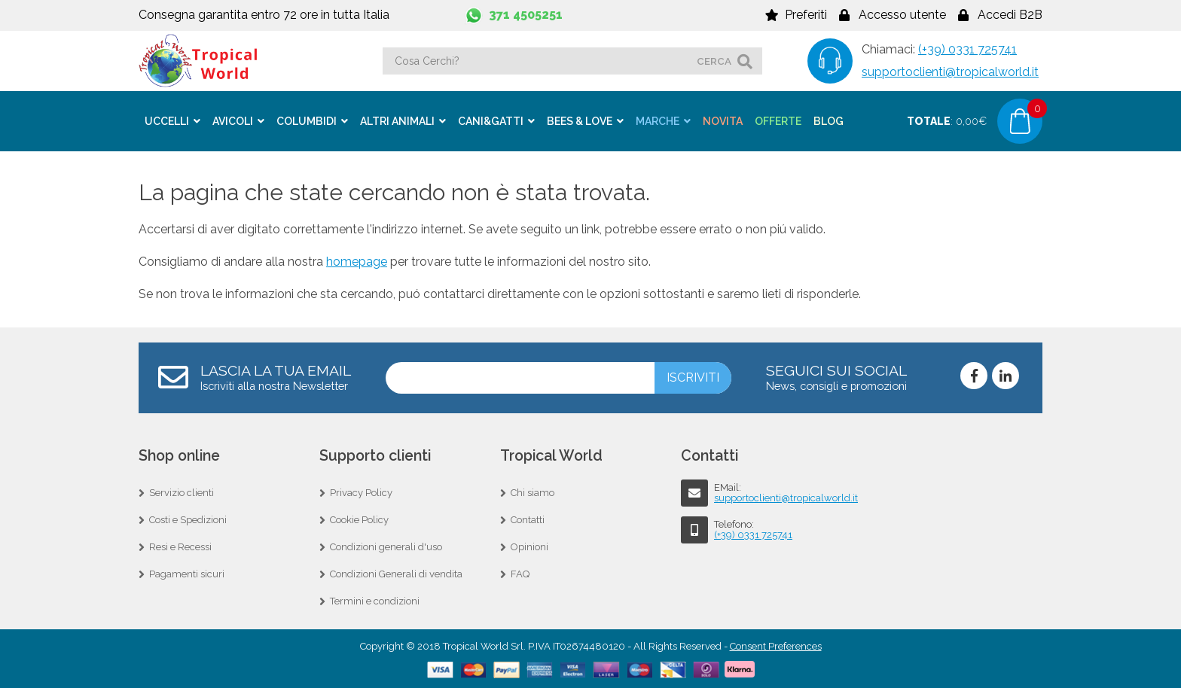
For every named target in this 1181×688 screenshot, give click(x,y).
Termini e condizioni (375, 601)
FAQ (520, 574)
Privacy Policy (361, 492)
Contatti (528, 519)
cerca (714, 61)
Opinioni (529, 547)
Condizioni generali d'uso (386, 547)
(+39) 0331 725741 (967, 49)
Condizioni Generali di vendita (396, 574)
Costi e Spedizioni (188, 519)
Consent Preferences (776, 646)
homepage (356, 261)
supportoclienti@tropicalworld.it (950, 72)
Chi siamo (532, 492)
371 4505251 (526, 15)
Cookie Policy (359, 519)
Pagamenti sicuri (186, 574)
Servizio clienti (181, 492)
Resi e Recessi (180, 547)
